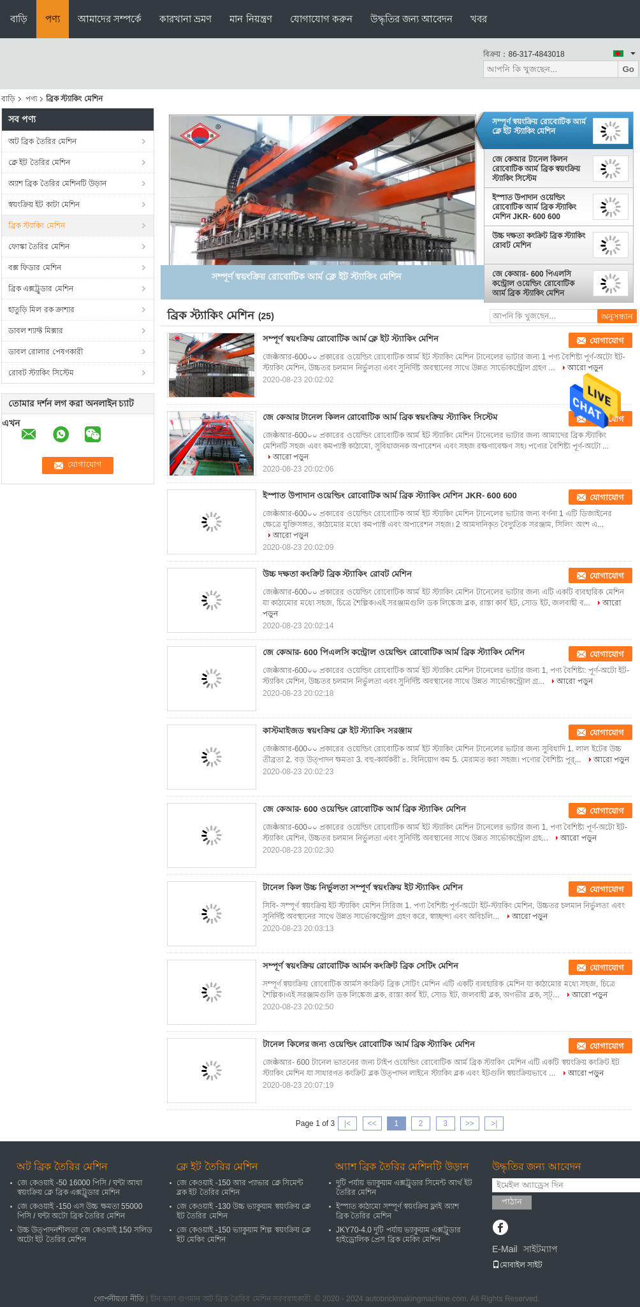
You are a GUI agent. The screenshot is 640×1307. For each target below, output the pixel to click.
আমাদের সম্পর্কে (110, 18)
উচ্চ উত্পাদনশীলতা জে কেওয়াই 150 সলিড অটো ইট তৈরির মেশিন (84, 1234)
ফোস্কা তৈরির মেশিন (38, 246)
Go (628, 69)
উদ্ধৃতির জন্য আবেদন (411, 18)
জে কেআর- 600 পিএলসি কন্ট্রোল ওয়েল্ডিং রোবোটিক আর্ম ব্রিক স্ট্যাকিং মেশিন (533, 284)
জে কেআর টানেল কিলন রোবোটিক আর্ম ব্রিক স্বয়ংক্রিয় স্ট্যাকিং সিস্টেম (536, 169)
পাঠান (512, 1201)
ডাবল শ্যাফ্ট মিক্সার (35, 330)
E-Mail (505, 1249)
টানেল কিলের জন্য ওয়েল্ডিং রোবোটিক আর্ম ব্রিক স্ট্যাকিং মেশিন (369, 1044)
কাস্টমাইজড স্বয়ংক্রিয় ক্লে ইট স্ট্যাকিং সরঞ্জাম (337, 730)
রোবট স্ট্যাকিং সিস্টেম (41, 372)
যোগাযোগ (607, 340)
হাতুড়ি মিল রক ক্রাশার (41, 309)
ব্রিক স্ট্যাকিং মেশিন (36, 225)
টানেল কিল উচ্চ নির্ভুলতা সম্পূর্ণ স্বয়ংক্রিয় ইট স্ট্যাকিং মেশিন (363, 887)
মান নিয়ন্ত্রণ (250, 18)
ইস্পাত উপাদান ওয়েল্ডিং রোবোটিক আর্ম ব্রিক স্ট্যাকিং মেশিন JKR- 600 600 (534, 207)
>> (469, 1123)
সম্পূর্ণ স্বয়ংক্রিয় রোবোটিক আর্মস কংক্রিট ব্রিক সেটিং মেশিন (360, 966)
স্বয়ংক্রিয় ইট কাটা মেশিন (44, 204)
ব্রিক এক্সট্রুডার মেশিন (40, 288)
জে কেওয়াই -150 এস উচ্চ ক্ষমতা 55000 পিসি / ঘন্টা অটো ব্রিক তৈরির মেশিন (79, 1211)
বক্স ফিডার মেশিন (34, 267)
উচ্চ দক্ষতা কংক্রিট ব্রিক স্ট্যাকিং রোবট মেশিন (538, 240)
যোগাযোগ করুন (321, 18)
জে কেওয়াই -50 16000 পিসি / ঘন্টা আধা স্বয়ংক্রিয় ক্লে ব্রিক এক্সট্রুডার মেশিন (79, 1187)
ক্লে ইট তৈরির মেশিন (39, 162)
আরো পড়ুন (585, 367)
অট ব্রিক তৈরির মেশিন (42, 141)
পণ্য (52, 18)
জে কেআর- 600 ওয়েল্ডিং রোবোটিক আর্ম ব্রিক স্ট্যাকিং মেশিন (364, 809)
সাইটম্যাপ (540, 1249)
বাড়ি (18, 18)
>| (494, 1123)
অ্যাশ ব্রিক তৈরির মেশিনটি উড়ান (57, 183)
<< (371, 1123)
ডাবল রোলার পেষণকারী (45, 351)
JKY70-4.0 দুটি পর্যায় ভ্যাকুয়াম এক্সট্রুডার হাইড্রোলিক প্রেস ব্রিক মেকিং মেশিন (398, 1234)
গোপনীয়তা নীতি (118, 1298)
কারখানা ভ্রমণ (185, 18)
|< (347, 1123)
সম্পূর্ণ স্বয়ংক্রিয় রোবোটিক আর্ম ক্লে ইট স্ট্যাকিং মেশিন (539, 126)
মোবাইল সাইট (517, 1264)
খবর (478, 18)
